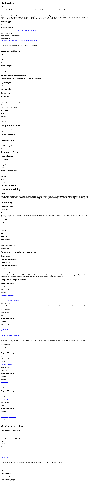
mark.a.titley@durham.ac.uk (7, 295)
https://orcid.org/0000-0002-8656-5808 (10, 335)
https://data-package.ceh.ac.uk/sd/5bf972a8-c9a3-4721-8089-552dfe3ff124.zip (19, 40)
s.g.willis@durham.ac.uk (6, 329)
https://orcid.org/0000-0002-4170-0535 (10, 300)
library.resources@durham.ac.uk (8, 417)
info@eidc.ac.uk (4, 382)
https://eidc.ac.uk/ (5, 457)
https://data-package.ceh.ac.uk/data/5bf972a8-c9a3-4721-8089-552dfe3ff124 (18, 30)
